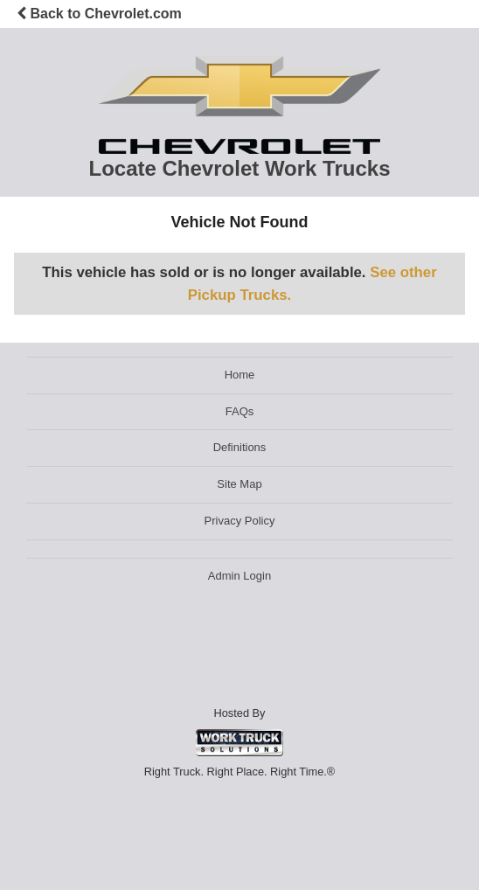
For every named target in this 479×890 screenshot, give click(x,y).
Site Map (239, 483)
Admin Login (239, 575)
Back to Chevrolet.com (99, 13)
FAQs (240, 411)
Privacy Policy (240, 520)
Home (240, 374)
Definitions (240, 447)
